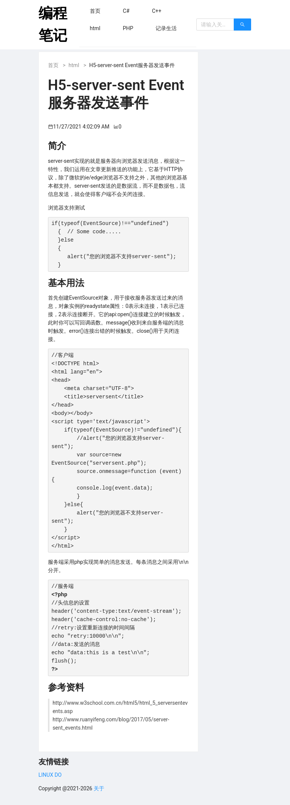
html (74, 65)
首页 (53, 65)
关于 (99, 788)
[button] (95, 11)
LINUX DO (50, 775)
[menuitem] (95, 11)
